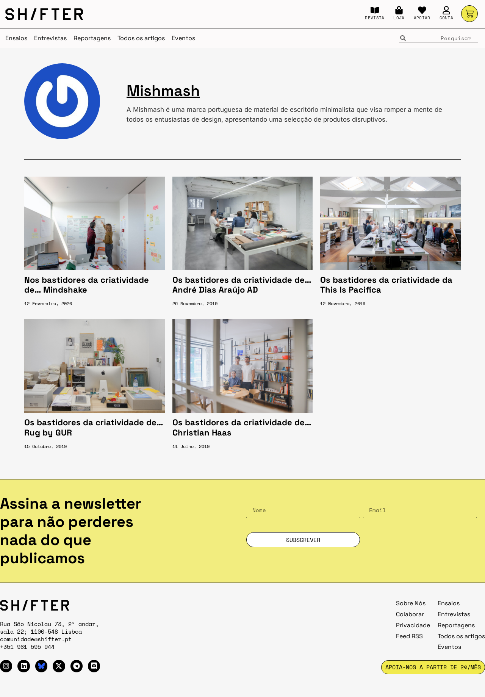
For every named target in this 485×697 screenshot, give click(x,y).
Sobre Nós (411, 603)
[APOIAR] (422, 10)
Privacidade (413, 625)
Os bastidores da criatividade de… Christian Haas (241, 427)
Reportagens (92, 38)
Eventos (183, 38)
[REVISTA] (375, 10)
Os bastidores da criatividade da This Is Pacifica (386, 284)
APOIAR (422, 18)
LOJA (398, 18)
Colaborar (410, 614)
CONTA (447, 18)
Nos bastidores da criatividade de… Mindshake (86, 284)
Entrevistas (50, 38)
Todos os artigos (141, 38)
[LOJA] (399, 10)
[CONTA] (446, 10)
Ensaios (16, 38)
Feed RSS (409, 636)
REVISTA (374, 18)
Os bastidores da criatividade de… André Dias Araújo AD (241, 284)
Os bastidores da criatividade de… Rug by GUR (93, 427)
